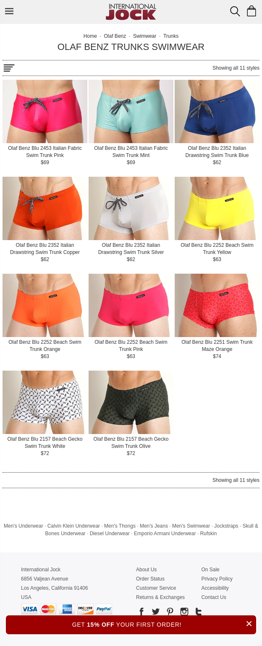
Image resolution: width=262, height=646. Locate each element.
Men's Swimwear (191, 526)
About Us (146, 570)
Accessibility (214, 588)
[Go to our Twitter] (155, 613)
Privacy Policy (217, 579)
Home (90, 36)
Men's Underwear (23, 526)
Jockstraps (226, 526)
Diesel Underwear (110, 533)
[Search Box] (235, 11)
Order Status (150, 579)
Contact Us (213, 597)
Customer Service (156, 588)
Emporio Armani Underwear (165, 533)
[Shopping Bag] (251, 10)
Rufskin (208, 533)
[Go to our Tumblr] (198, 613)
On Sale (210, 570)
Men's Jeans (154, 526)
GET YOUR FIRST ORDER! (164, 623)
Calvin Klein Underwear (73, 526)
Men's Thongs (120, 526)
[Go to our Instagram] (183, 613)
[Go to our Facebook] (141, 613)
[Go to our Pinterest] (169, 613)
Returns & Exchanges (160, 597)
